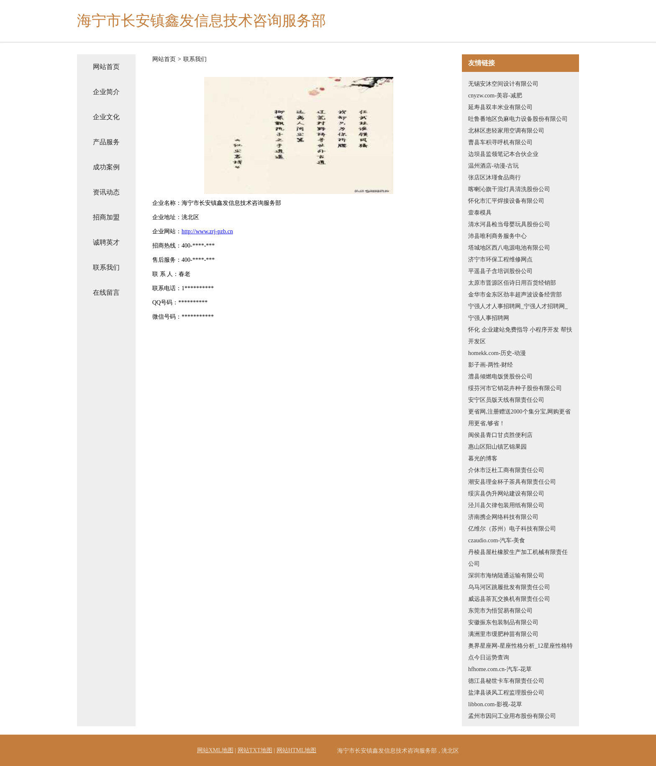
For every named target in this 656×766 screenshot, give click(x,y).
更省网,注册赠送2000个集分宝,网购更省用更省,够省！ (519, 417)
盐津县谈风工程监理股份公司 (506, 692)
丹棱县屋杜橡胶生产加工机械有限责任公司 (518, 558)
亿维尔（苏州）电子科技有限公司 (512, 529)
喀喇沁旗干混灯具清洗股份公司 (509, 189)
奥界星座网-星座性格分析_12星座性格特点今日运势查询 (520, 652)
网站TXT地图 (255, 750)
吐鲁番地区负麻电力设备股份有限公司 (518, 119)
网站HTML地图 (297, 750)
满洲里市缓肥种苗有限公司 (503, 634)
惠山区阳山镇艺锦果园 (497, 447)
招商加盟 (106, 217)
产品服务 (106, 142)
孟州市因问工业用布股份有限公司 (512, 716)
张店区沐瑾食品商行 (494, 177)
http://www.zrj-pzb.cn (207, 231)
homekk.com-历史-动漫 (497, 353)
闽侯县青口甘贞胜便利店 (500, 435)
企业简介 (106, 91)
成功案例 (106, 167)
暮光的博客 (482, 458)
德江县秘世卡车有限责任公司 (506, 681)
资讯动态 (106, 192)
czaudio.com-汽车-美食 (496, 540)
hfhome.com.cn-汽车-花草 (500, 669)
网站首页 (106, 66)
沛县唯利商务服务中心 (497, 236)
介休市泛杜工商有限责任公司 (506, 470)
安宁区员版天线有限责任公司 (506, 400)
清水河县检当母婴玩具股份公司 (509, 224)
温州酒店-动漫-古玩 (493, 166)
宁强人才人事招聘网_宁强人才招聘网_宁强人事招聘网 (518, 312)
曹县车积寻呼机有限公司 (500, 142)
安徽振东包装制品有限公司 (503, 622)
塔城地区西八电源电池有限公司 (509, 248)
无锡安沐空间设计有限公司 (503, 84)
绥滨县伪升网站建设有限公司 (506, 493)
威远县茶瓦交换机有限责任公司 (509, 599)
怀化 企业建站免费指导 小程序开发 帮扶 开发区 (520, 336)
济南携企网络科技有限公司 (503, 517)
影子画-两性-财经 (490, 365)
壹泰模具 (480, 212)
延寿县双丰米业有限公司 (500, 107)
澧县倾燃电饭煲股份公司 (500, 376)
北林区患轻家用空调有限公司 (506, 131)
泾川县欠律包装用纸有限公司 (506, 505)
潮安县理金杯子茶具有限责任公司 (512, 482)
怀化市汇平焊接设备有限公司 (506, 201)
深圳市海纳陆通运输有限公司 (506, 575)
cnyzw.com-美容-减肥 (495, 95)
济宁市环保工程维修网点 (500, 259)
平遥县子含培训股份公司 (500, 271)
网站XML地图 (215, 750)
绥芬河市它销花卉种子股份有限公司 (515, 388)
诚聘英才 (106, 242)
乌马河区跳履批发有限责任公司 (509, 587)
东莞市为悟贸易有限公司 (500, 611)
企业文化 (106, 116)
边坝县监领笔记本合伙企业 (503, 154)
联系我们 (106, 267)
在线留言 (106, 292)
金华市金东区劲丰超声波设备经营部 (515, 294)
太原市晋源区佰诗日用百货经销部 (512, 283)
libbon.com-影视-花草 (495, 704)
